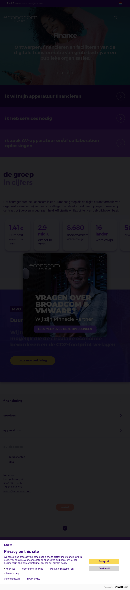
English (9, 544)
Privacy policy (33, 578)
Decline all (104, 568)
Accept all (104, 561)
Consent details (12, 578)
